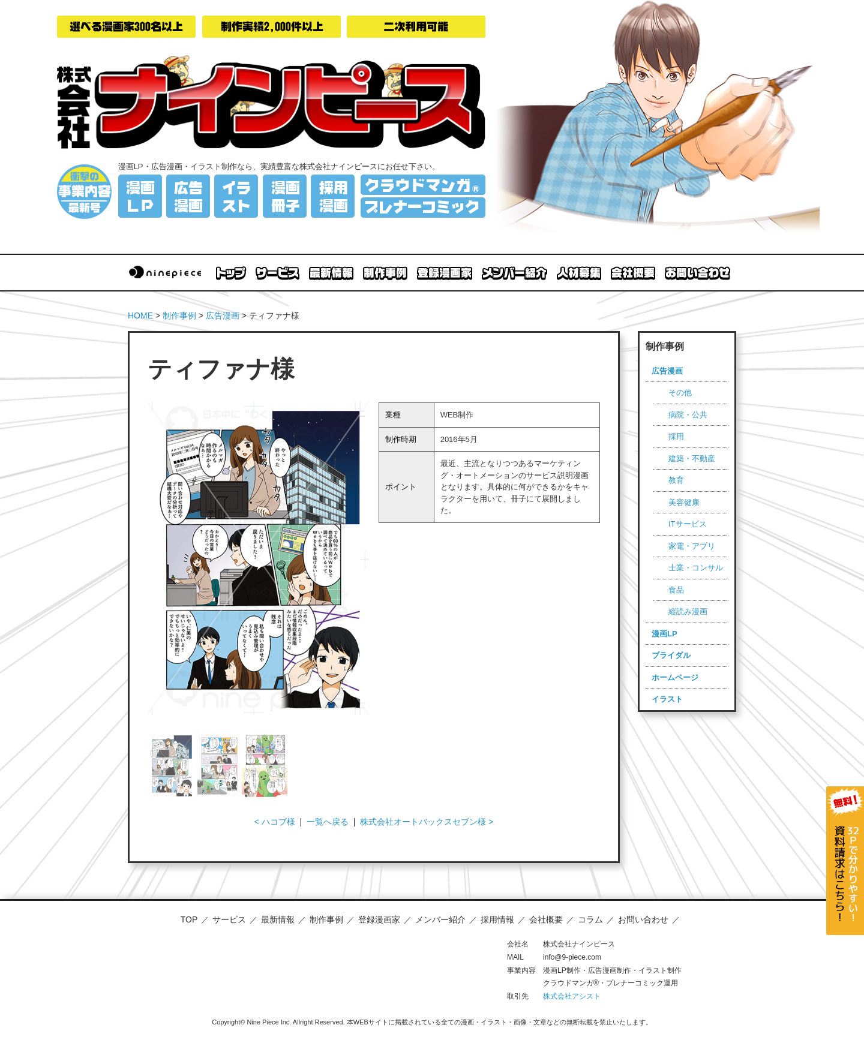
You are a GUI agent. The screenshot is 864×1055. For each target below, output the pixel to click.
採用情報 (497, 919)
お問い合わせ (643, 919)
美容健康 (684, 502)
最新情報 (278, 919)
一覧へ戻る (328, 821)
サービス (229, 919)
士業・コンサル (695, 567)
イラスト (667, 699)
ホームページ (675, 677)
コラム (590, 919)
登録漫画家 (379, 919)
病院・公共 (687, 414)
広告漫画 (222, 315)
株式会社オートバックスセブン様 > (426, 821)
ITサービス (687, 523)
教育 (676, 480)
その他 (680, 392)
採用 (676, 436)
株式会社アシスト (572, 996)
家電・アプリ (691, 546)
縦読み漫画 (687, 611)
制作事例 (179, 315)
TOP (189, 919)
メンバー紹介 (440, 919)
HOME (140, 315)
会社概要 (546, 919)
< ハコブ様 (274, 821)
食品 (676, 589)
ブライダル (671, 655)
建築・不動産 (691, 458)
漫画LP (664, 633)
